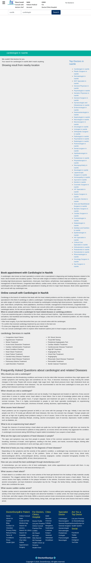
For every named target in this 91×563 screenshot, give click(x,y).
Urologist (62, 535)
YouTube (75, 542)
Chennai (49, 521)
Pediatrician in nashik (81, 158)
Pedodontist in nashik (81, 249)
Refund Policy (11, 533)
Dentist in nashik (80, 182)
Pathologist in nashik (81, 136)
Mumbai (48, 518)
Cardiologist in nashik (81, 69)
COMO (34, 531)
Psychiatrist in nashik (81, 139)
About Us (9, 518)
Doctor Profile (37, 521)
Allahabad (49, 538)
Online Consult (24, 516)
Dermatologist (63, 530)
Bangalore (49, 526)
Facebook (75, 533)
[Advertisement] (45, 32)
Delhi (47, 516)
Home (8, 516)
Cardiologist (63, 518)
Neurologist (63, 540)
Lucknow (49, 530)
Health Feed (36, 547)
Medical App (23, 523)
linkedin (74, 537)
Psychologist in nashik (82, 91)
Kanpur (48, 533)
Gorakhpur (49, 540)
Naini (21, 518)
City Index (22, 540)
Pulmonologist (64, 538)
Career (8, 521)
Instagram (75, 540)
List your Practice (38, 523)
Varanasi (49, 535)
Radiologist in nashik (81, 141)
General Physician (65, 523)
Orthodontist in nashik (81, 247)
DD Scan (35, 535)
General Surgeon (65, 526)
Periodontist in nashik (81, 252)
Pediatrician (63, 533)
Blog (7, 523)
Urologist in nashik (80, 129)
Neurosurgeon (64, 521)
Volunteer (9, 528)
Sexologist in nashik (81, 170)
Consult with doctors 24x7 (19, 4)
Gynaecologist (64, 528)
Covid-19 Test (24, 521)
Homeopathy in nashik (82, 177)
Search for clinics (25, 530)
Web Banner (36, 538)
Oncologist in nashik (81, 127)
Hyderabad (49, 528)
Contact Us (10, 526)
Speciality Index (25, 538)
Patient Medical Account (32, 4)
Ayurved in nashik (80, 180)
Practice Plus (37, 528)
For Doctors (69, 3)
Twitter (74, 535)
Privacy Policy (11, 530)
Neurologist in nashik (81, 119)
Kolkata (48, 523)
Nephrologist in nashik (82, 117)
